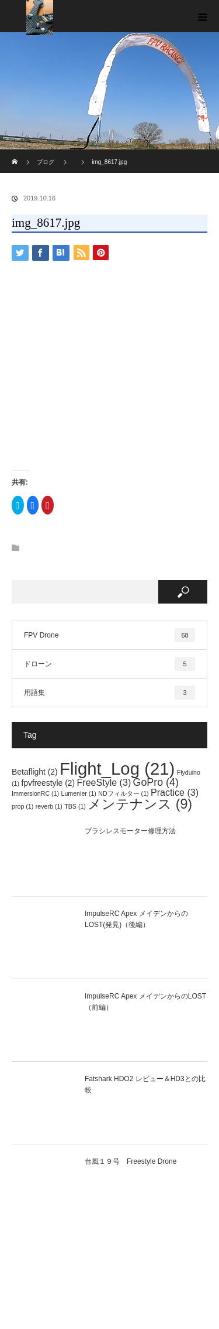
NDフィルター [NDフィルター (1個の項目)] (123, 793)
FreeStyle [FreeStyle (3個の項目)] (104, 782)
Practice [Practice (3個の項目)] (175, 792)
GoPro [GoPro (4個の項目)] (156, 782)
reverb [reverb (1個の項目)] (49, 806)
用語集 (109, 693)
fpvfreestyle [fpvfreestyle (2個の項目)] (48, 783)
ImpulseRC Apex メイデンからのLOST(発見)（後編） (136, 919)
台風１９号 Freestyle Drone (130, 1161)
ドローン (109, 664)
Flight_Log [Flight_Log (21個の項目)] (117, 768)
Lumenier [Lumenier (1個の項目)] (78, 793)
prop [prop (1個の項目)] (22, 806)
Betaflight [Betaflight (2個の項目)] (35, 771)
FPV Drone (109, 635)
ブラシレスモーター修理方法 (130, 831)
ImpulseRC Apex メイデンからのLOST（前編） (145, 1001)
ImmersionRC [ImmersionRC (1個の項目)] (35, 793)
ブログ (45, 162)
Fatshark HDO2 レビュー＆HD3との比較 (145, 1084)
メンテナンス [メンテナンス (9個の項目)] (140, 804)
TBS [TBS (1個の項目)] (75, 806)
